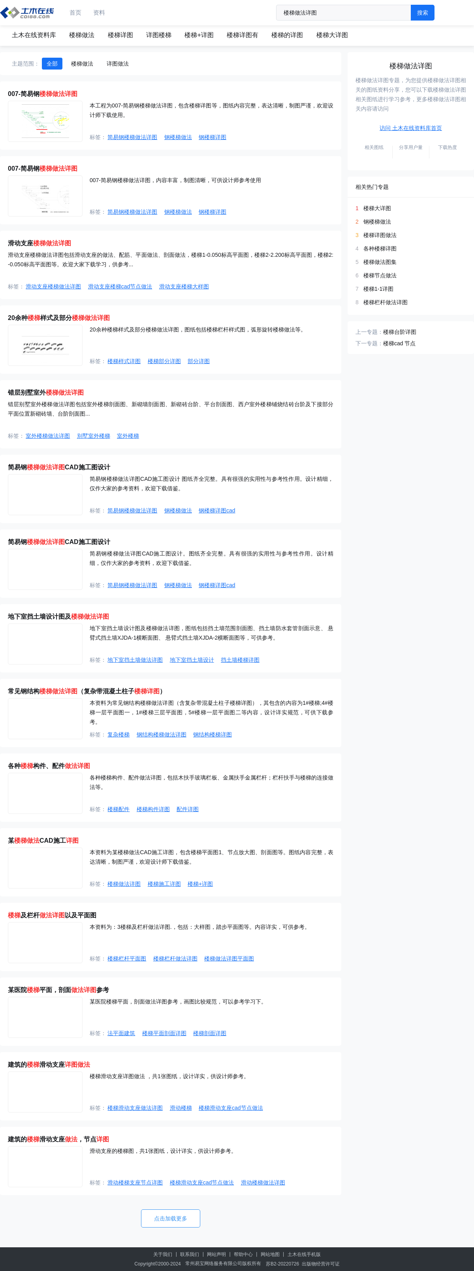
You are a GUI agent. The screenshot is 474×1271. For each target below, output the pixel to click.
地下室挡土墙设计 (192, 660)
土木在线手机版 (304, 1254)
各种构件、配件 (49, 766)
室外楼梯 (128, 436)
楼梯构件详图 (153, 809)
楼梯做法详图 (124, 884)
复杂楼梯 (118, 734)
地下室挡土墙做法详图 (135, 660)
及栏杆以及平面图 (52, 915)
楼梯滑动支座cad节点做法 (231, 1108)
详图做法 (118, 63)
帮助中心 (243, 1254)
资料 (99, 12)
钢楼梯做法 (178, 137)
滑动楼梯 (181, 1108)
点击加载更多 (170, 1218)
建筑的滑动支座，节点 (58, 1139)
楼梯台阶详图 (399, 332)
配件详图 (188, 809)
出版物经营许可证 (321, 1264)
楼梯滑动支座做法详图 (135, 1108)
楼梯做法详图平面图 (229, 958)
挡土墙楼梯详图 (240, 660)
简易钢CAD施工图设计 (59, 467)
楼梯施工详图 (164, 884)
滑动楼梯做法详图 (263, 1182)
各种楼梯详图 (380, 248)
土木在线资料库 (34, 35)
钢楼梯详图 (212, 137)
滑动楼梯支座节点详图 (135, 1182)
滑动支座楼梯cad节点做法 (120, 286)
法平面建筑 (121, 1033)
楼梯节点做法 (380, 275)
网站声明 (216, 1254)
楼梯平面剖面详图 (164, 1033)
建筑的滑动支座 (49, 1064)
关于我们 (162, 1254)
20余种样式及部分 (59, 317)
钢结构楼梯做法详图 (161, 734)
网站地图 (270, 1254)
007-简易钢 (42, 93)
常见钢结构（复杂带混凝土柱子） (87, 691)
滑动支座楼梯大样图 (184, 286)
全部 (52, 63)
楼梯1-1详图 (378, 289)
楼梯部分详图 (164, 361)
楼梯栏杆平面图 (126, 958)
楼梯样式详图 (124, 361)
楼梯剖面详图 (209, 1033)
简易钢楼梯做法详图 (132, 137)
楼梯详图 (120, 35)
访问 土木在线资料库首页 (411, 128)
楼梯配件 (118, 809)
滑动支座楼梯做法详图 (53, 286)
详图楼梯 (158, 35)
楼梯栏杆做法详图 (175, 958)
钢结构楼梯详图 (212, 734)
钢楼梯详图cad (217, 510)
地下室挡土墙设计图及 (58, 616)
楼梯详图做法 (380, 235)
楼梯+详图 (198, 35)
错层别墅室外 (46, 392)
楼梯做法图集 (380, 262)
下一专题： (369, 343)
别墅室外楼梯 (93, 436)
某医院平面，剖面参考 (58, 990)
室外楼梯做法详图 (48, 436)
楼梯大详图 (332, 35)
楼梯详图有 (242, 35)
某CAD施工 (43, 840)
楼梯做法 (81, 35)
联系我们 (189, 1254)
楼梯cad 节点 (399, 343)
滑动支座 (39, 243)
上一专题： (369, 332)
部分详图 (199, 361)
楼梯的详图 (287, 35)
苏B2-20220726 (282, 1264)
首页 (75, 12)
